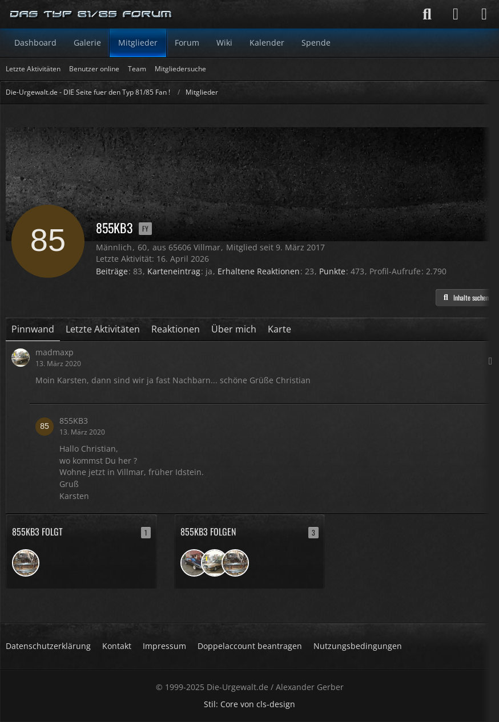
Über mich (233, 329)
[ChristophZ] (194, 563)
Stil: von (249, 704)
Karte (279, 329)
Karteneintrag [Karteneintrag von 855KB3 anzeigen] (173, 271)
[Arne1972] (25, 563)
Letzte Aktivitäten (103, 329)
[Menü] (484, 14)
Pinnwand (32, 329)
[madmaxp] (214, 563)
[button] (464, 297)
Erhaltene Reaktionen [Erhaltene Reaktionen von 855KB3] (259, 271)
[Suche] (427, 14)
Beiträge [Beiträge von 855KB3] (112, 271)
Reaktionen (175, 329)
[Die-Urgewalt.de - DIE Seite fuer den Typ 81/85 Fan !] (91, 14)
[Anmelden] (455, 14)
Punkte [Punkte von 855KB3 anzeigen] (332, 271)
